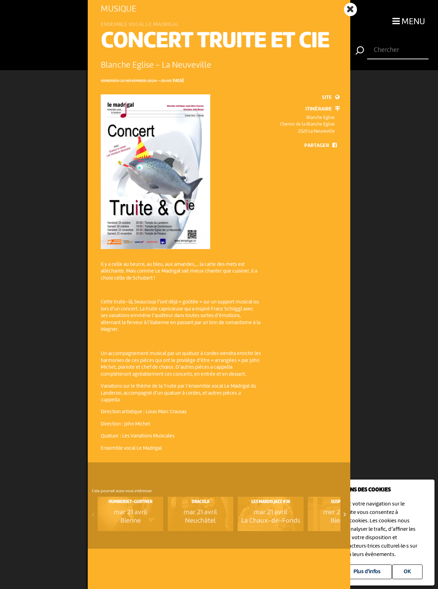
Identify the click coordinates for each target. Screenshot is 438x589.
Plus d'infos (366, 572)
